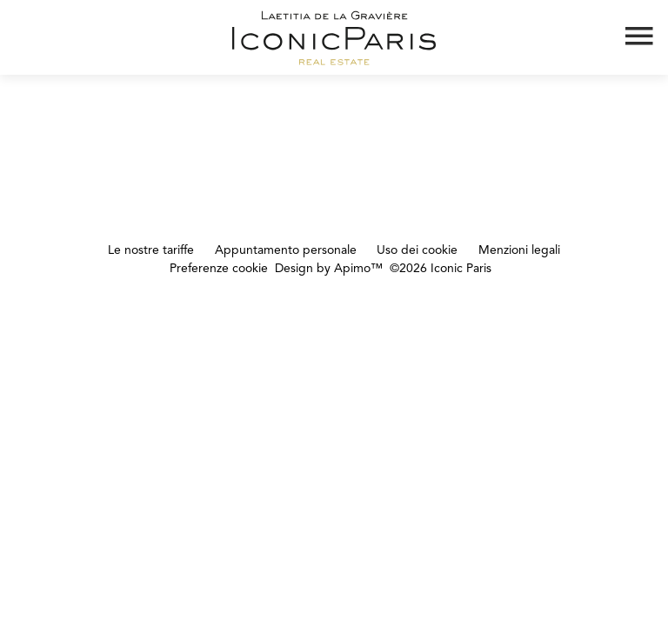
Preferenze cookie (219, 269)
